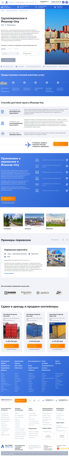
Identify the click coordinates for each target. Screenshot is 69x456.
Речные (2, 432)
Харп (56, 378)
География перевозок (20, 2)
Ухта (43, 391)
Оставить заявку (8, 198)
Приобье (30, 388)
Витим (2, 386)
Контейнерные (4, 413)
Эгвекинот (57, 383)
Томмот (43, 386)
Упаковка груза (32, 413)
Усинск (43, 389)
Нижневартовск (31, 376)
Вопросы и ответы (60, 419)
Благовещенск (4, 383)
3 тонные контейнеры (20, 428)
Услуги (27, 2)
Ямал (56, 386)
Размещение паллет (33, 435)
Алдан (2, 376)
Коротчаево (17, 378)
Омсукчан (30, 383)
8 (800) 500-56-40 (56, 2)
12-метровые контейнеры (20, 434)
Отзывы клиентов (60, 415)
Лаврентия (17, 381)
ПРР (30, 417)
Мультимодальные (5, 417)
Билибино (3, 381)
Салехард (44, 375)
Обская (30, 381)
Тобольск (44, 384)
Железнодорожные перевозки (46, 420)
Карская (17, 363)
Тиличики (44, 383)
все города (3, 83)
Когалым (17, 376)
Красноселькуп (18, 379)
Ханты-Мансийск (59, 375)
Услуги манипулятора (33, 421)
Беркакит (3, 379)
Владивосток (5, 365)
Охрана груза (32, 419)
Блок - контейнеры (19, 417)
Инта (2, 391)
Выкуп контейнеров (19, 438)
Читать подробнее (8, 273)
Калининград (19, 361)
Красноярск (18, 365)
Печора (30, 386)
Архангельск (5, 361)
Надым (16, 391)
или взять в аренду (11, 349)
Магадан (17, 386)
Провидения (31, 389)
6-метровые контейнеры (20, 432)
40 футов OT (17, 424)
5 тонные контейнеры (20, 430)
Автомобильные (4, 415)
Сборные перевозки (5, 419)
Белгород (55, 221)
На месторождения (5, 428)
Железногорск (4, 389)
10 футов (17, 419)
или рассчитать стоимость (8, 202)
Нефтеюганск (31, 375)
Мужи (30, 365)
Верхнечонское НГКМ (6, 384)
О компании (11, 2)
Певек (44, 361)
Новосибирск (31, 378)
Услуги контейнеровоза (34, 423)
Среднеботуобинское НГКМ (48, 378)
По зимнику (3, 426)
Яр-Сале (58, 363)
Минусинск (17, 388)
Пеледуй (45, 363)
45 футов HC (17, 426)
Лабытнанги (18, 368)
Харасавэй (57, 376)
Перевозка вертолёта (15, 250)
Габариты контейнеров (34, 431)
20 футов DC (17, 421)
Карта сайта (46, 447)
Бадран (3, 363)
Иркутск (16, 373)
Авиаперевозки (46, 422)
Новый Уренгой (33, 368)
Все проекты (55, 239)
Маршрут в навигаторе (62, 436)
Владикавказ (5, 368)
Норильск (31, 370)
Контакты (32, 2)
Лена (16, 383)
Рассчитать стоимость (60, 144)
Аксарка (3, 375)
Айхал (2, 373)
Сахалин (44, 376)
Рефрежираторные (5, 434)
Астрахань (13, 221)
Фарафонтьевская (59, 373)
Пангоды (30, 384)
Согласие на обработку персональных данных (48, 449)
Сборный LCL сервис (47, 424)
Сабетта (43, 373)
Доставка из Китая (46, 415)
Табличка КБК (32, 437)
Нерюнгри (30, 373)
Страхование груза (33, 415)
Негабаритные (4, 430)
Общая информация (47, 413)
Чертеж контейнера (33, 433)
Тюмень (43, 388)
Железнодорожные (5, 421)
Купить (11, 345)
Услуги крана (32, 424)
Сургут (43, 379)
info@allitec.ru (44, 1)
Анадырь (3, 378)
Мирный (17, 389)
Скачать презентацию (48, 436)
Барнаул (34, 221)
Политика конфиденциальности (48, 446)
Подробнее (11, 453)
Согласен (64, 453)
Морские (3, 423)
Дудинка (4, 370)
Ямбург (57, 388)
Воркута (3, 388)
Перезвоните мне (20, 400)
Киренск (17, 375)
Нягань (29, 379)
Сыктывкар (44, 381)
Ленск (16, 384)
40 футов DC (17, 423)
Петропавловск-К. (48, 365)
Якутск (57, 361)
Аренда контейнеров (19, 436)
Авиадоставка (4, 424)
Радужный (30, 391)
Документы (58, 417)
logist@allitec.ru (63, 400)
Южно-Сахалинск (59, 384)
